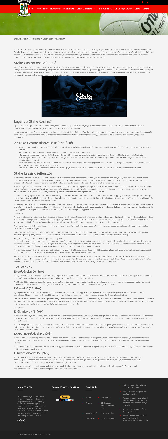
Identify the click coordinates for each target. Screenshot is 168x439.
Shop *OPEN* (91, 413)
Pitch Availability (105, 8)
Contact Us (90, 418)
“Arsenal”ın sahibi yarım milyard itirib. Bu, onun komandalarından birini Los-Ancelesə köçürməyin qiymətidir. (135, 401)
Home (31, 8)
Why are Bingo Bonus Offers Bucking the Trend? (134, 410)
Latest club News (85, 8)
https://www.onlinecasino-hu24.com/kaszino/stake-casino (63, 72)
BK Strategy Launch (123, 8)
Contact (146, 8)
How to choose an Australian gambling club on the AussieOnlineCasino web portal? (136, 417)
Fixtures (89, 403)
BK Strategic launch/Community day (108, 405)
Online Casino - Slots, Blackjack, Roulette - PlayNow (135, 386)
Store (137, 8)
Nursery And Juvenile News (62, 8)
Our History (42, 8)
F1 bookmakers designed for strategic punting (134, 392)
